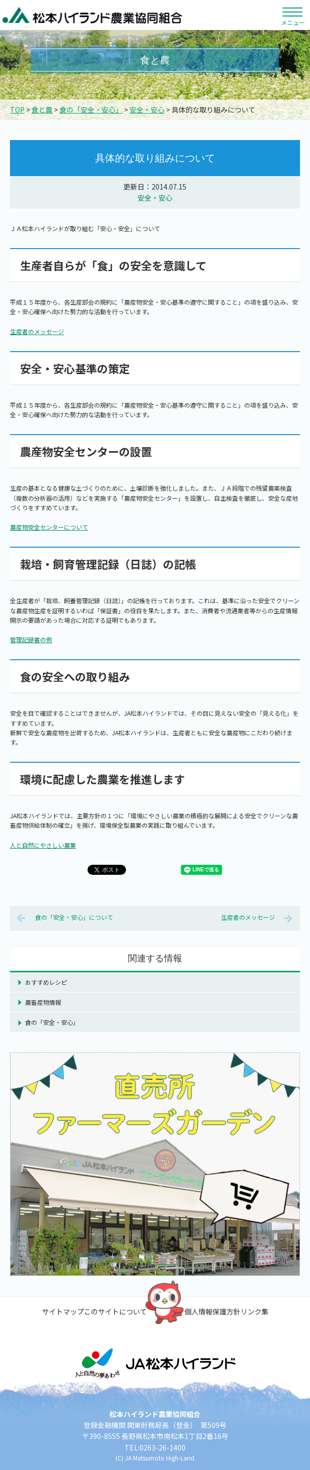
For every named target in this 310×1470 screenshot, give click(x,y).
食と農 (42, 110)
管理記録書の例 (31, 639)
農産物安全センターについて (49, 527)
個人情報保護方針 (212, 1311)
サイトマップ (63, 1311)
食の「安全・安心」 (91, 110)
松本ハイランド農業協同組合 (92, 15)
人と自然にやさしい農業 (43, 845)
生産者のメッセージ (37, 331)
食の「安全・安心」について (74, 917)
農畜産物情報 (43, 1002)
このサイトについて (115, 1311)
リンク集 (254, 1311)
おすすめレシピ (46, 982)
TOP (17, 110)
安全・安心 (147, 110)
